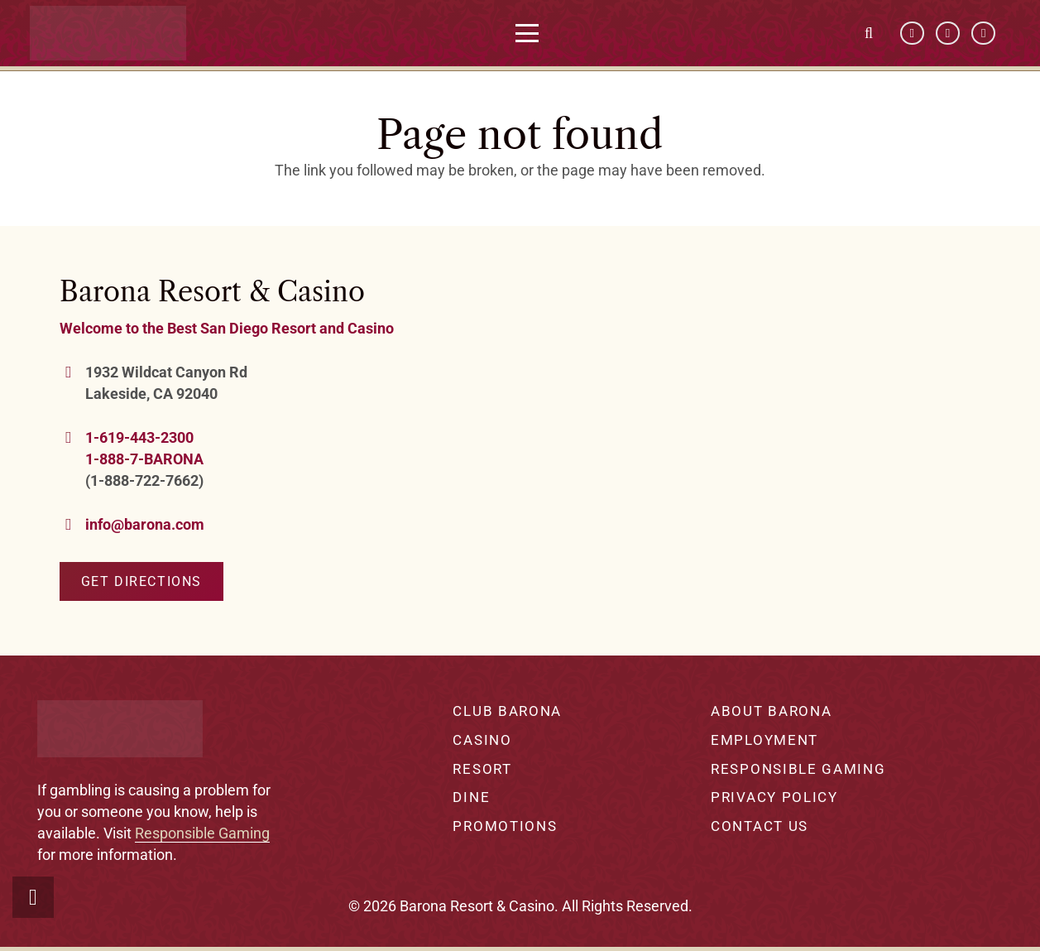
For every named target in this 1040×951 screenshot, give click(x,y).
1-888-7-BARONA (144, 459)
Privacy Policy (774, 797)
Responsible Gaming (202, 833)
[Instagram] (983, 34)
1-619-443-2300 (139, 437)
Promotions (505, 826)
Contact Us (759, 826)
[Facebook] (912, 34)
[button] (532, 33)
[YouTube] (948, 34)
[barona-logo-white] (114, 33)
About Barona (771, 711)
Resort (482, 769)
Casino (482, 740)
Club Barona (507, 711)
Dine (471, 797)
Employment (764, 740)
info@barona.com (144, 524)
